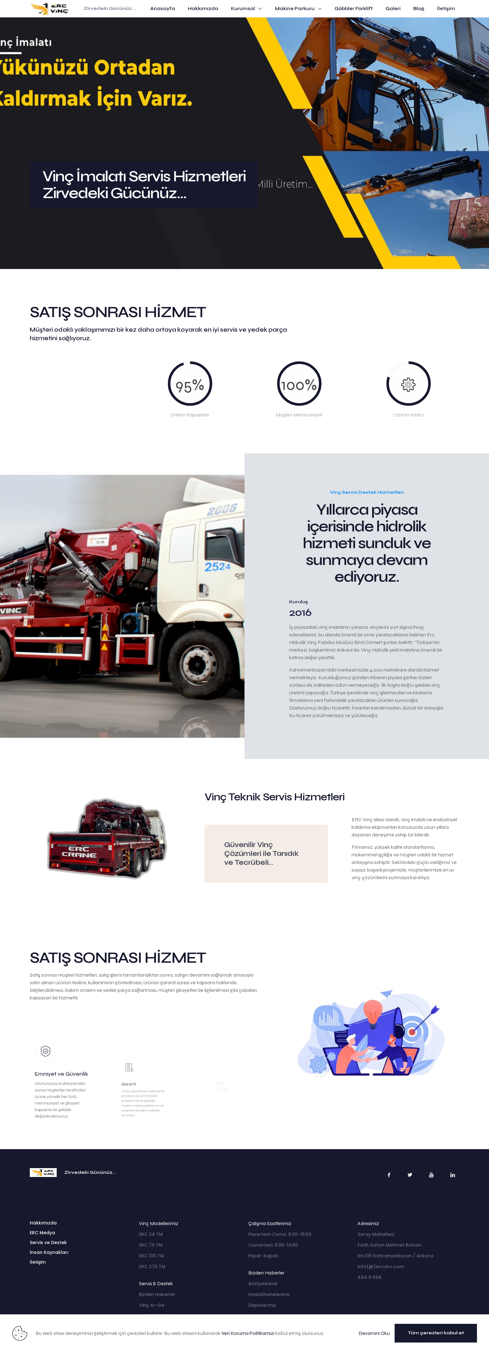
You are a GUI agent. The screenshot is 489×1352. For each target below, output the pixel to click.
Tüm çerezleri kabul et (436, 1333)
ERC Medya (42, 1233)
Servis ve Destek (48, 1242)
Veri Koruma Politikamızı (247, 1333)
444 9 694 (369, 1277)
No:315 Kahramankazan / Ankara (395, 1256)
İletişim (38, 1262)
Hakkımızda (43, 1223)
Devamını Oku (374, 1333)
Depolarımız (262, 1305)
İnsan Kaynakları (49, 1252)
